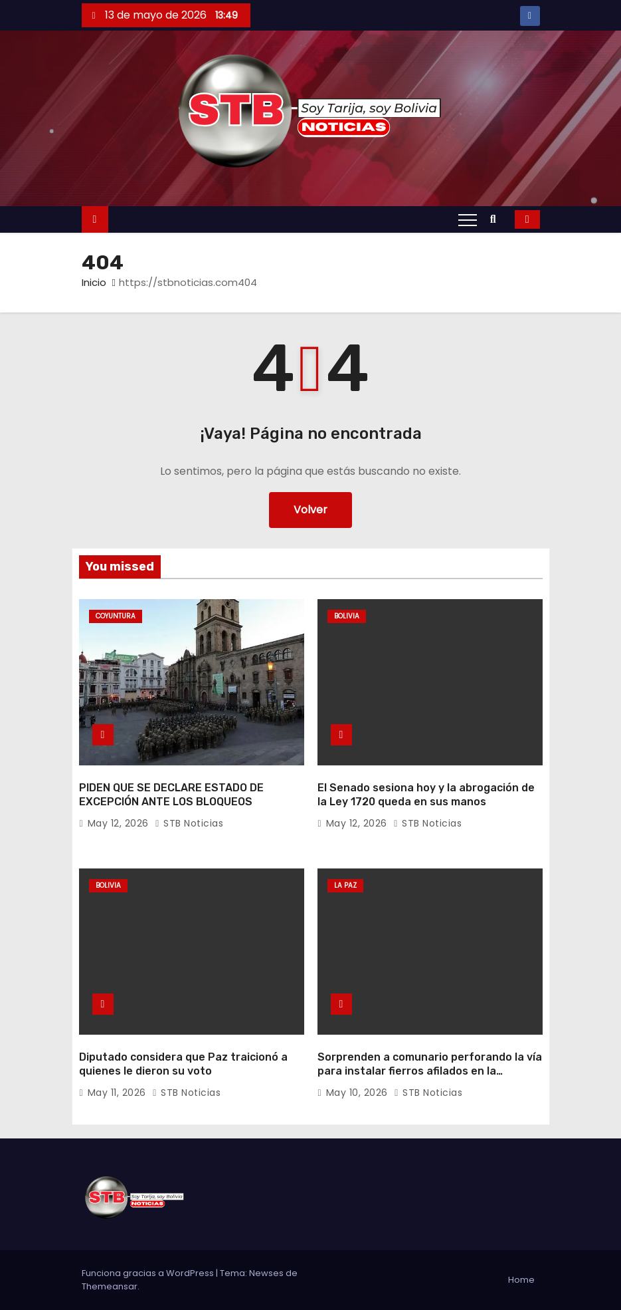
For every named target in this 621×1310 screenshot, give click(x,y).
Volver (310, 509)
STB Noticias (189, 823)
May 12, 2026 (120, 823)
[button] (496, 219)
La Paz (345, 885)
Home (521, 1279)
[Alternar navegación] (468, 219)
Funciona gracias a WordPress (149, 1273)
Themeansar (109, 1286)
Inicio (94, 282)
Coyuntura (115, 616)
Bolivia (346, 616)
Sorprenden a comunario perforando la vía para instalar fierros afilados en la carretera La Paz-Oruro (429, 1071)
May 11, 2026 (118, 1092)
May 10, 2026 (358, 1092)
